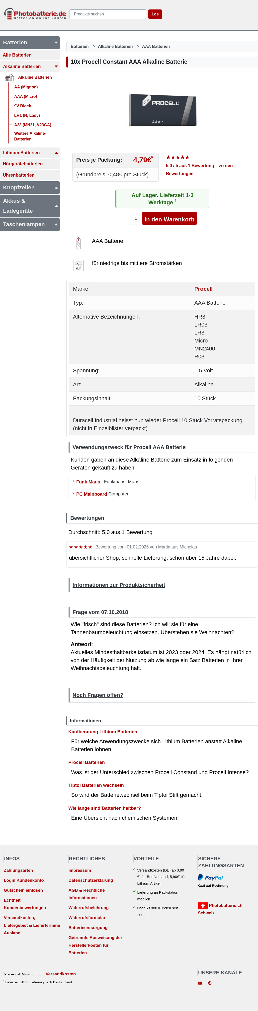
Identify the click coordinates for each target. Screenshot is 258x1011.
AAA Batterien (156, 46)
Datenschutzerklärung (91, 880)
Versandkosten (61, 974)
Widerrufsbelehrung (89, 907)
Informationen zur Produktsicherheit (119, 585)
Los (155, 14)
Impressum (80, 870)
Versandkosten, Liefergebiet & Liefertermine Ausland (32, 925)
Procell (203, 289)
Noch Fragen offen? (98, 695)
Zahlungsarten (18, 870)
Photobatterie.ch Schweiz (220, 908)
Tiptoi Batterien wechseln (96, 785)
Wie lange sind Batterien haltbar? (104, 807)
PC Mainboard (91, 493)
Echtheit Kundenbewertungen (25, 904)
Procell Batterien (86, 762)
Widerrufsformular (87, 917)
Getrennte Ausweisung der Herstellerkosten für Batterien (95, 945)
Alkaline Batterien (115, 46)
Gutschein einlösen (23, 890)
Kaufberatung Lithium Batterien (102, 731)
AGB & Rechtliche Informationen (87, 894)
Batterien (80, 46)
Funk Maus (88, 481)
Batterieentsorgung (88, 927)
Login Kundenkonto (24, 880)
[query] (108, 14)
